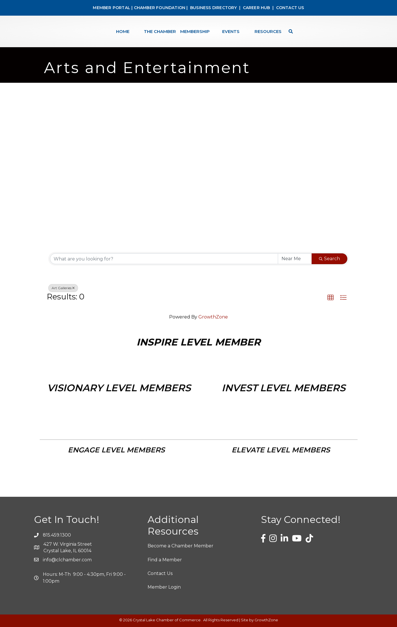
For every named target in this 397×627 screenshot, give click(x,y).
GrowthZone (213, 317)
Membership (195, 31)
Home (122, 31)
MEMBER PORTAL (111, 7)
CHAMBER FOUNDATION (160, 7)
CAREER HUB (256, 7)
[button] (330, 297)
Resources (268, 31)
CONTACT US (290, 7)
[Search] (289, 31)
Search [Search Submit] (329, 258)
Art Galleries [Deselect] (63, 288)
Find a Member (165, 559)
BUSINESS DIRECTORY (213, 7)
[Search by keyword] (164, 258)
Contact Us (160, 573)
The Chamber (160, 31)
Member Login (164, 587)
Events (231, 31)
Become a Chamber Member (180, 546)
